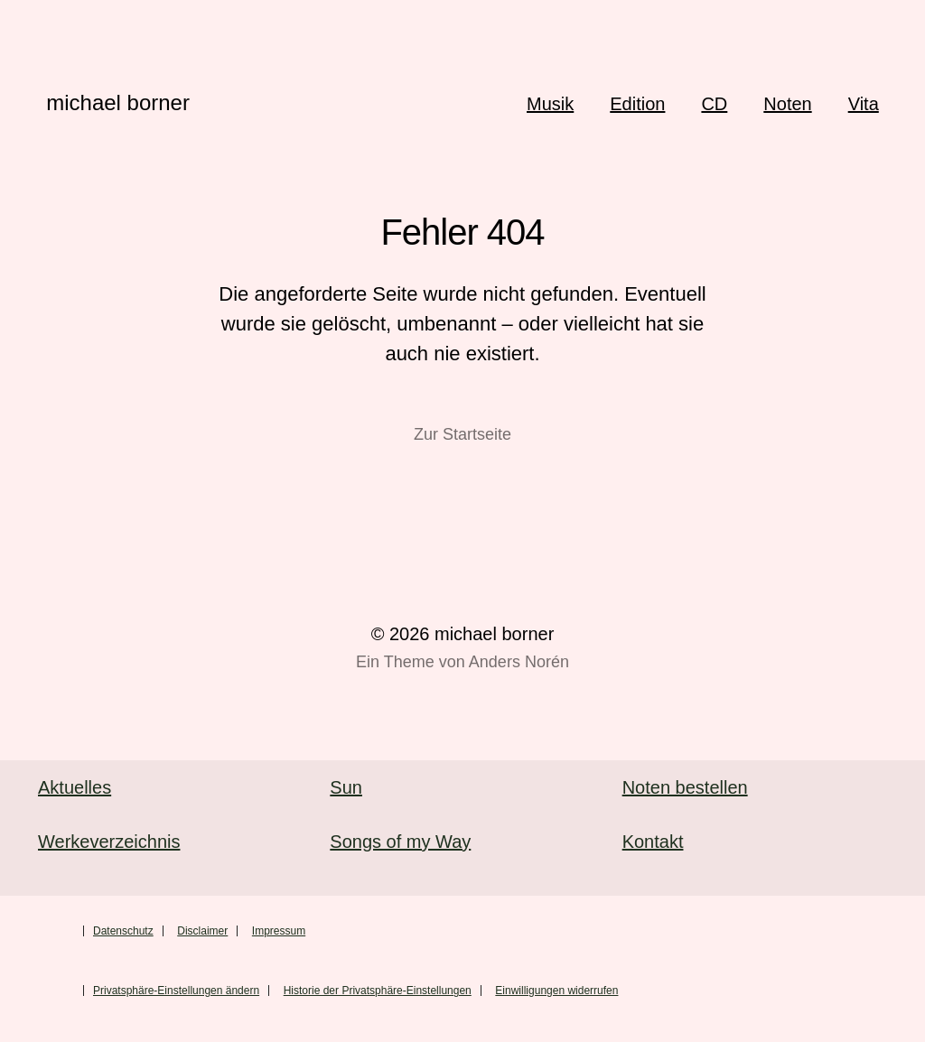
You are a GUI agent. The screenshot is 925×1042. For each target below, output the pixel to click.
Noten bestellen (685, 787)
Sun (346, 787)
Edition (637, 104)
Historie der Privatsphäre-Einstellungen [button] (378, 990)
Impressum (278, 931)
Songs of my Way (400, 841)
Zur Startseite (462, 434)
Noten (787, 104)
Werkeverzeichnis (109, 841)
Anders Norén (519, 662)
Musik (550, 104)
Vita (863, 104)
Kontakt (653, 841)
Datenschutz (123, 931)
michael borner (118, 102)
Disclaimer (202, 931)
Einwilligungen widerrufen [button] (556, 990)
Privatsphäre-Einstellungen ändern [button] (176, 990)
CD (714, 104)
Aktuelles (74, 787)
